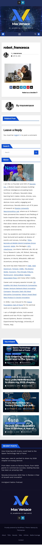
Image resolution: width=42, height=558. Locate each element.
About (4, 535)
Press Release (16, 353)
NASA (13, 246)
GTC (29, 246)
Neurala (14, 535)
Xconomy (12, 272)
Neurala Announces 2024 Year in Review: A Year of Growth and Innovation (20, 428)
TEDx (29, 240)
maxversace (17, 53)
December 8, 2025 (13, 386)
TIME (29, 266)
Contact (21, 540)
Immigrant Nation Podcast (12, 482)
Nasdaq (27, 275)
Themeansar (21, 530)
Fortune (15, 269)
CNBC (21, 269)
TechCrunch (8, 275)
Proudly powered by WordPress (15, 527)
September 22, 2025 (14, 409)
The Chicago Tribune (25, 272)
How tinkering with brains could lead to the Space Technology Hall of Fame (20, 359)
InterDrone (8, 249)
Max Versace (21, 24)
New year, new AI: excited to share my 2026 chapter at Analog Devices (20, 382)
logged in (17, 135)
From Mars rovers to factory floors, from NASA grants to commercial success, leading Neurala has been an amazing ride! (20, 468)
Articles (8, 353)
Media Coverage (10, 423)
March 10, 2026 (12, 362)
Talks (20, 535)
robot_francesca (16, 47)
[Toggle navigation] (19, 34)
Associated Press (10, 278)
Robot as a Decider (29, 93)
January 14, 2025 (13, 432)
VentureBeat (18, 275)
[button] (35, 34)
